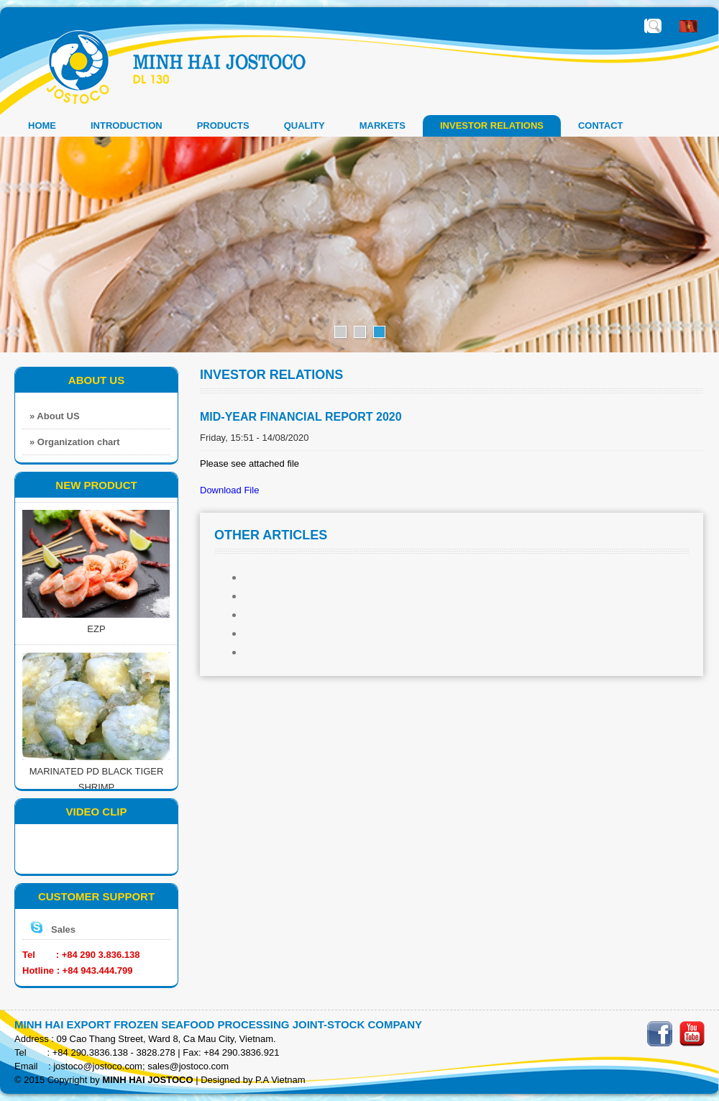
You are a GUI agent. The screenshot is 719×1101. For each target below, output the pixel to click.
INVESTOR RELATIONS (492, 125)
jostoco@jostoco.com (97, 1066)
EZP (96, 641)
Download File (229, 490)
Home (42, 125)
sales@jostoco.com (188, 1066)
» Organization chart (74, 442)
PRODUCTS (223, 125)
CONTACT (600, 125)
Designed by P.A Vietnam (253, 1079)
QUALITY (304, 125)
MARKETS (383, 125)
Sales (63, 929)
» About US (54, 416)
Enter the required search (654, 26)
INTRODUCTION (126, 125)
